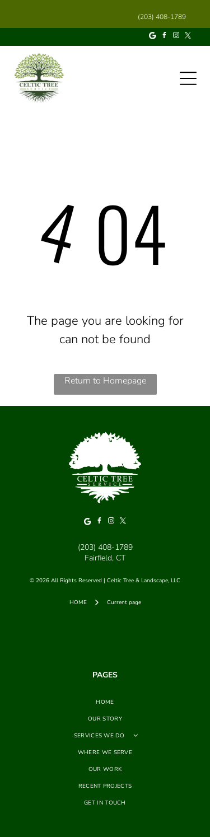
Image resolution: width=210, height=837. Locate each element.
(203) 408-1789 (105, 547)
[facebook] (164, 37)
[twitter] (188, 37)
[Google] (152, 37)
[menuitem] (105, 702)
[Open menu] (188, 78)
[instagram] (176, 37)
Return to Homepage (105, 381)
